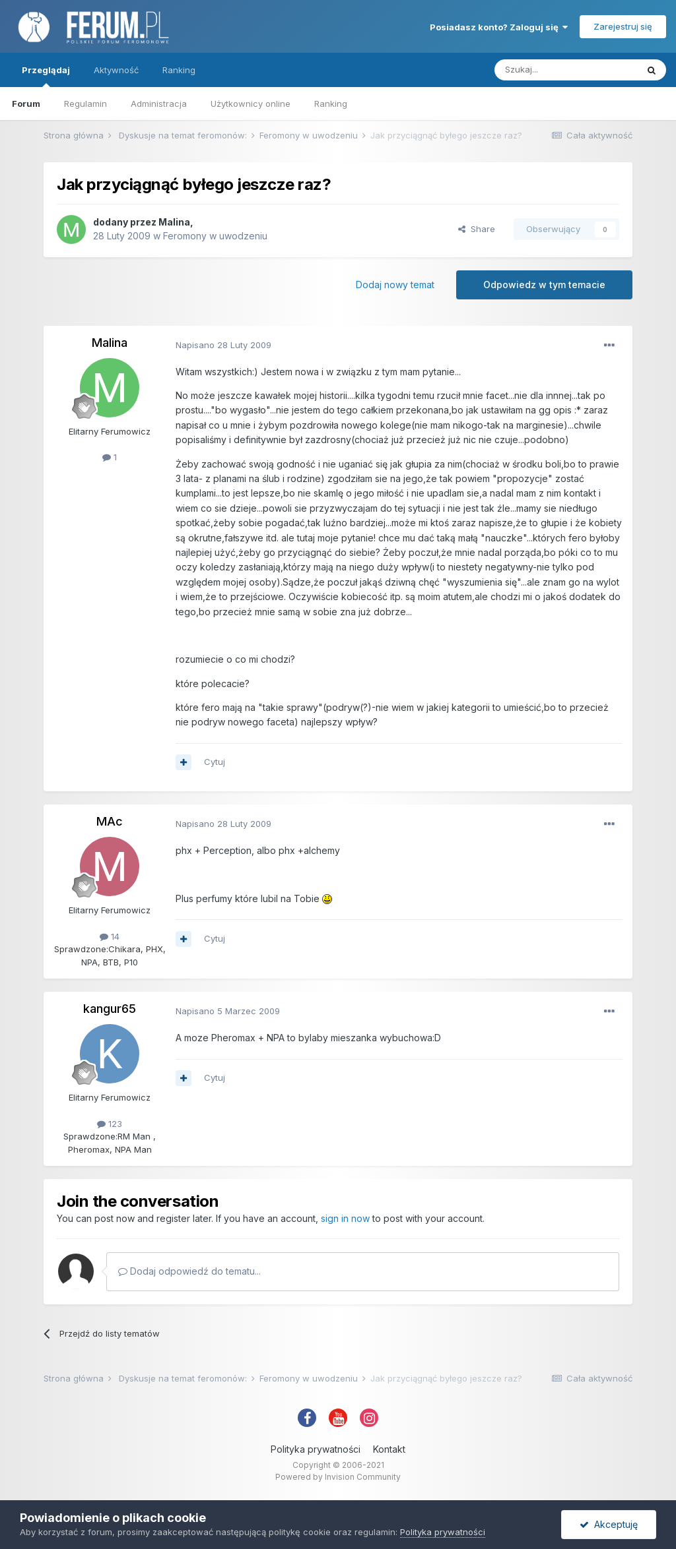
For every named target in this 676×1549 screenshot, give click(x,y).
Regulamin (85, 103)
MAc (109, 821)
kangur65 (109, 1009)
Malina (174, 222)
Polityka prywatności (315, 1449)
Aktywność (116, 70)
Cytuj (214, 761)
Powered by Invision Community (338, 1477)
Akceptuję (609, 1524)
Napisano (223, 345)
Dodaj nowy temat (395, 284)
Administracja (159, 103)
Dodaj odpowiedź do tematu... (189, 1271)
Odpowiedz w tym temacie (544, 284)
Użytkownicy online (250, 103)
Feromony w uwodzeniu (215, 235)
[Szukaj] (565, 69)
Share (476, 229)
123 (109, 1123)
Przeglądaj (46, 76)
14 (109, 936)
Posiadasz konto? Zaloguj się (499, 27)
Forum (26, 103)
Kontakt (389, 1449)
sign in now (345, 1218)
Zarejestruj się (622, 26)
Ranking (330, 103)
